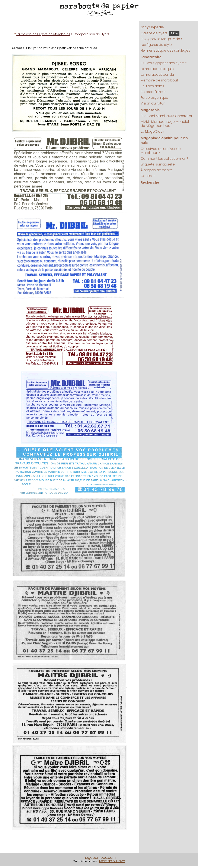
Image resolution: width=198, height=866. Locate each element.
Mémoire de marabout (159, 80)
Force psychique (154, 97)
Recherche (150, 182)
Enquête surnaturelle (158, 164)
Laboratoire (151, 57)
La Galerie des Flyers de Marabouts (43, 34)
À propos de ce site (157, 170)
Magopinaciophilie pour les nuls (164, 140)
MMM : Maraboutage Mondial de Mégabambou (165, 123)
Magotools (150, 109)
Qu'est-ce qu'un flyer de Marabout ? (161, 150)
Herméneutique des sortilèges (165, 50)
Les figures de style (156, 44)
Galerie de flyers (160, 33)
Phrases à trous (153, 91)
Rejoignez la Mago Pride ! (161, 38)
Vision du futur (153, 103)
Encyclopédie (152, 27)
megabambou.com (99, 857)
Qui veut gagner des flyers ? (164, 63)
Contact (148, 175)
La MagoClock (152, 131)
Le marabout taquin (157, 68)
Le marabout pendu (157, 74)
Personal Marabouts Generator (166, 115)
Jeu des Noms (152, 86)
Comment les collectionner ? (164, 158)
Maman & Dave (112, 861)
